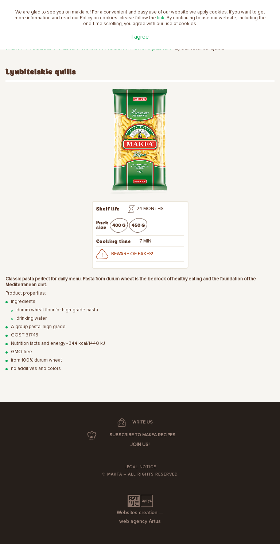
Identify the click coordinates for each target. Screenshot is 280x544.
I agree (140, 36)
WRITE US (142, 422)
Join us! (140, 445)
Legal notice (140, 467)
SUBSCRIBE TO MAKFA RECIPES (142, 435)
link (160, 18)
